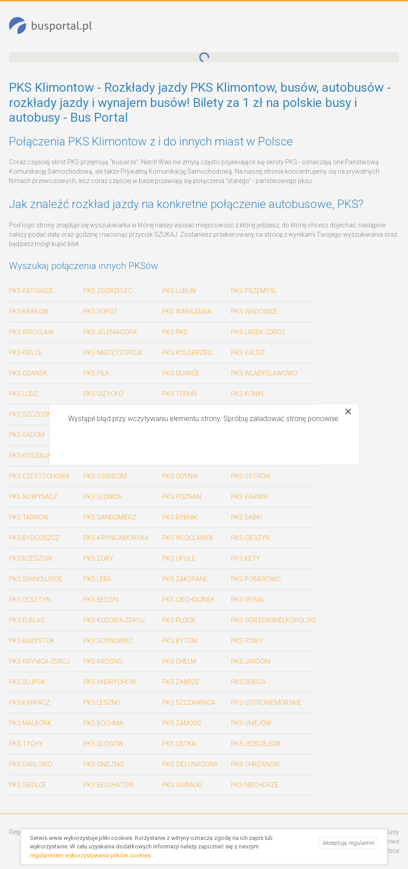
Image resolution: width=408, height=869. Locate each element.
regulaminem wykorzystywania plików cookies (90, 855)
